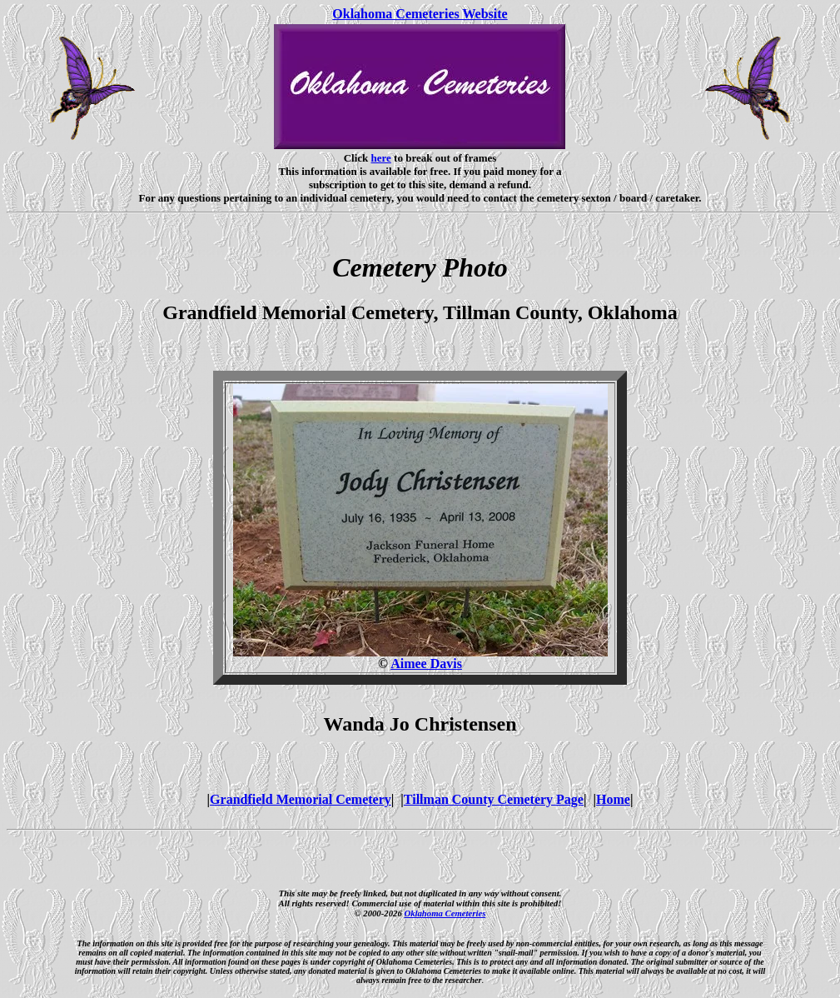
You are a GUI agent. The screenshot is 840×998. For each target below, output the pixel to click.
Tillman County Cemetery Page (494, 799)
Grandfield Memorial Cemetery (300, 799)
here (381, 158)
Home (613, 799)
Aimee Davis (426, 663)
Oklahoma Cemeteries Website (419, 14)
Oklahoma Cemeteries (444, 913)
